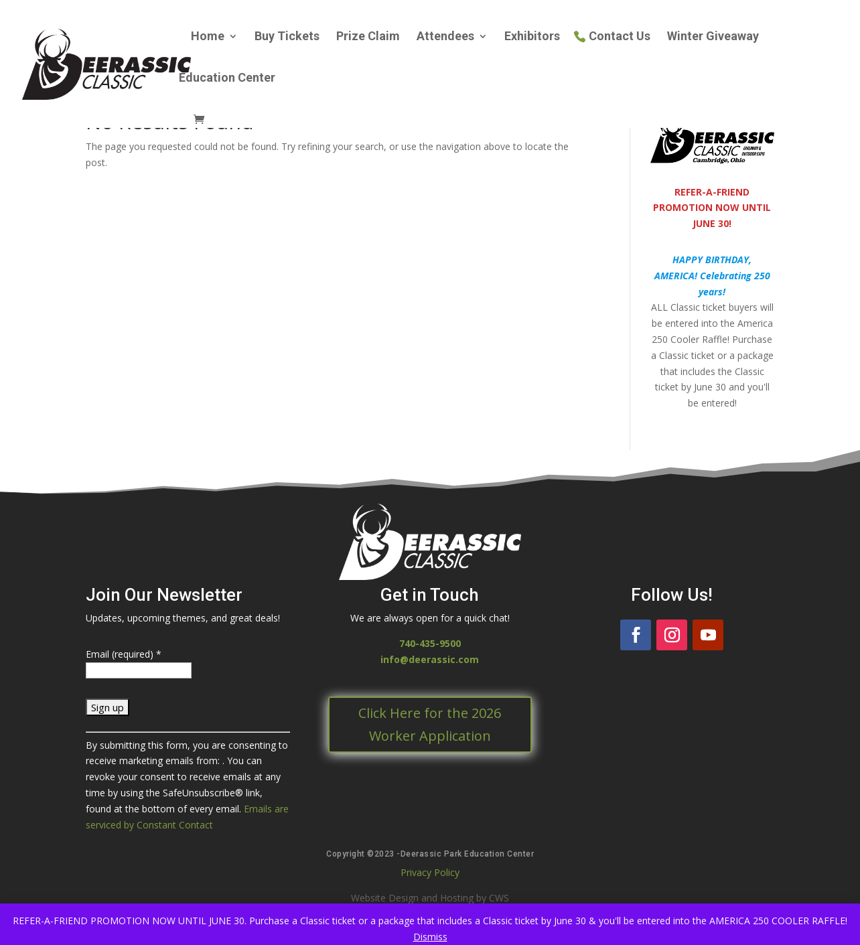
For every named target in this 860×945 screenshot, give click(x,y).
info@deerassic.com (429, 659)
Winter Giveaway (713, 37)
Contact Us (619, 37)
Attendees (445, 37)
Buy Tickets (287, 37)
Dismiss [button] (430, 936)
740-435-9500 (430, 643)
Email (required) (123, 654)
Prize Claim (368, 37)
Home (207, 37)
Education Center (227, 78)
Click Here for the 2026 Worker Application (429, 724)
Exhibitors (532, 37)
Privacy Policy (430, 872)
